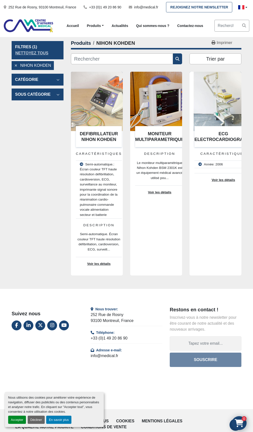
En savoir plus (59, 420)
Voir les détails (99, 264)
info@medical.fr (146, 7)
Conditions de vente (104, 427)
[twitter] (40, 325)
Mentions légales (162, 421)
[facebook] (16, 325)
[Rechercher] (122, 58)
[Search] (231, 26)
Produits (94, 26)
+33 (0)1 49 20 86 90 (105, 7)
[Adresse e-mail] (205, 343)
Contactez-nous (190, 26)
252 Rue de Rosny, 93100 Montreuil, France (42, 7)
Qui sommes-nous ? (152, 26)
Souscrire (205, 360)
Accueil (73, 26)
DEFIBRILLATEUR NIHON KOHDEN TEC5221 (99, 139)
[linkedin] (28, 325)
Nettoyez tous (31, 53)
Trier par (215, 59)
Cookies (125, 421)
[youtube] (64, 325)
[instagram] (52, 325)
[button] (95, 26)
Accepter (17, 420)
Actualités (120, 26)
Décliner (36, 420)
